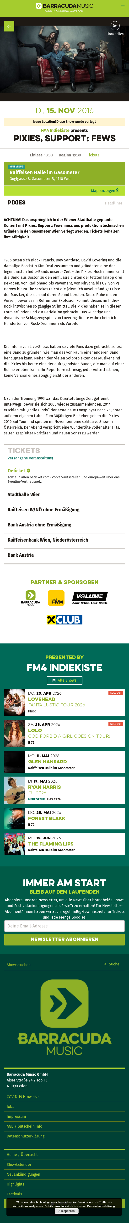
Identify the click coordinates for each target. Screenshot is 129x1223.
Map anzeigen (103, 190)
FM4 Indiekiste (55, 130)
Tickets (93, 155)
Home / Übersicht (22, 1154)
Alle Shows (67, 680)
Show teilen (115, 34)
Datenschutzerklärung (25, 1136)
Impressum (16, 1116)
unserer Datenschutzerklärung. (96, 1206)
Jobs (10, 1106)
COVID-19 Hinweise (23, 1096)
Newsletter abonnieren (64, 939)
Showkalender (19, 1164)
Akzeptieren (66, 1211)
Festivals (14, 1194)
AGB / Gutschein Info (24, 1126)
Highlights (15, 1184)
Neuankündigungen (23, 1174)
